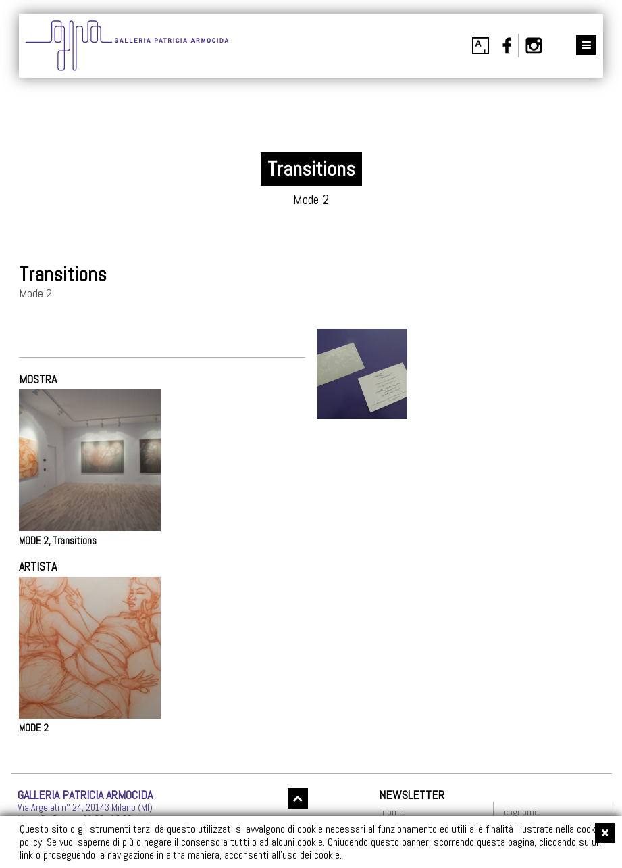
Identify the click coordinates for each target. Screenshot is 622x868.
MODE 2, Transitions (58, 541)
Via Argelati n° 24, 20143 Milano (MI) (85, 807)
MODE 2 (34, 728)
